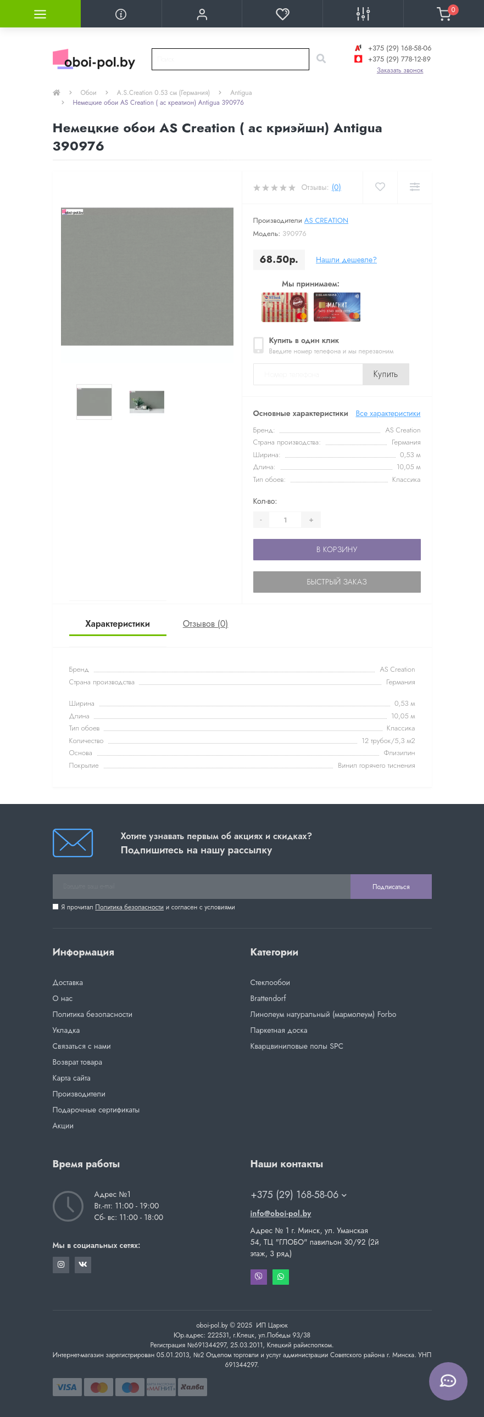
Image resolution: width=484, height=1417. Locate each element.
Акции (63, 1125)
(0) (336, 187)
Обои (89, 93)
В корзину (336, 549)
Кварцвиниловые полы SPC (297, 1046)
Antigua (241, 93)
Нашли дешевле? (346, 259)
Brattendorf (268, 998)
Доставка (68, 982)
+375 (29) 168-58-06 (392, 48)
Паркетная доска (279, 1030)
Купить (386, 374)
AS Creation (326, 220)
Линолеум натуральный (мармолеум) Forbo (324, 1014)
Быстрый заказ (336, 581)
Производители (79, 1093)
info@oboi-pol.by (281, 1213)
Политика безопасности (129, 907)
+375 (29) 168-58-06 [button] (299, 1195)
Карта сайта (72, 1077)
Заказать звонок (400, 70)
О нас (63, 998)
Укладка (66, 1030)
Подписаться (390, 887)
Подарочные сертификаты (96, 1109)
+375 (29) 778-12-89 (391, 59)
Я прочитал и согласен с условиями (148, 907)
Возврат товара (78, 1061)
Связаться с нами (82, 1046)
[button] (202, 13)
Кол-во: (265, 501)
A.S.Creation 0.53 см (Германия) (163, 93)
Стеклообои (271, 982)
